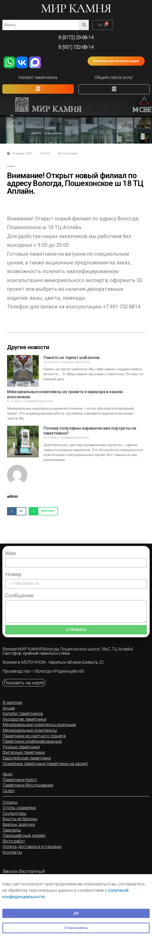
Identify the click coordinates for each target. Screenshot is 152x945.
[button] (116, 61)
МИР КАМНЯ (76, 8)
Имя (10, 553)
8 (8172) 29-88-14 (75, 37)
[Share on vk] (16, 511)
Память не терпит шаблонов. (72, 357)
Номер (13, 574)
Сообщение (19, 595)
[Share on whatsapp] (43, 511)
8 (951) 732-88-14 (75, 47)
